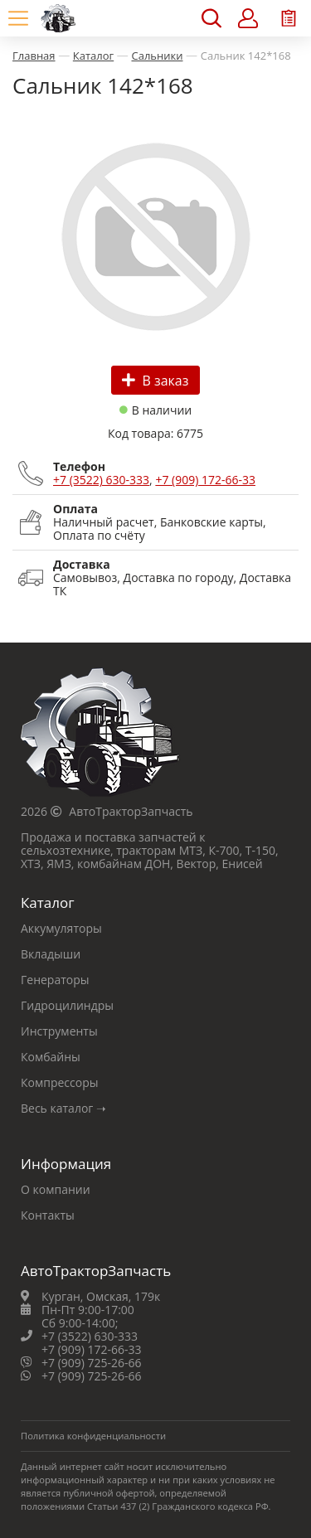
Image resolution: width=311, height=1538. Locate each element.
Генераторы (55, 979)
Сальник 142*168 (246, 55)
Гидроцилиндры (67, 1005)
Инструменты (59, 1031)
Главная (34, 55)
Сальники (156, 55)
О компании (55, 1189)
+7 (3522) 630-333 (101, 480)
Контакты (48, 1215)
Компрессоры (60, 1082)
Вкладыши (50, 954)
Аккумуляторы (61, 928)
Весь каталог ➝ (63, 1108)
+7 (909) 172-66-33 (205, 480)
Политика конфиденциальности (93, 1435)
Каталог (93, 55)
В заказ (155, 380)
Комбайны (50, 1057)
